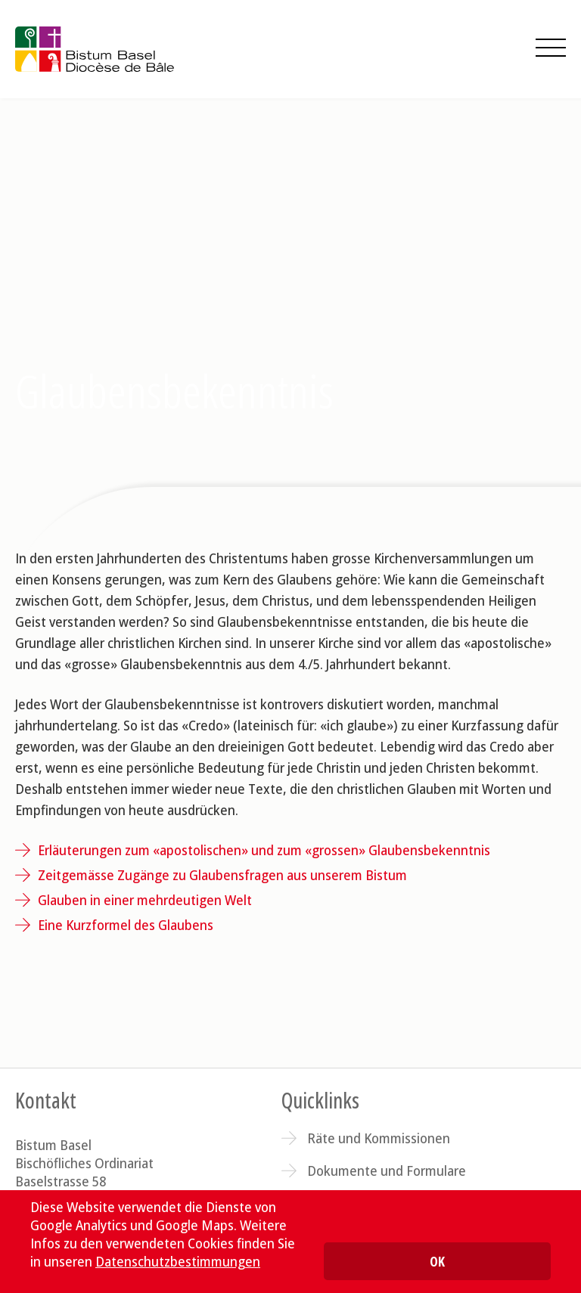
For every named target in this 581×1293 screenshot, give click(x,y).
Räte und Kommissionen (378, 1138)
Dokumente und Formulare (386, 1170)
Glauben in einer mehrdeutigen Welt (145, 900)
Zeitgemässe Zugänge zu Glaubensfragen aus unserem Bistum (222, 875)
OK (437, 1261)
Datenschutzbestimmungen (177, 1261)
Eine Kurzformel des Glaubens (125, 925)
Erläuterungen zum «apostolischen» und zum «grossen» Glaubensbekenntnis (264, 850)
